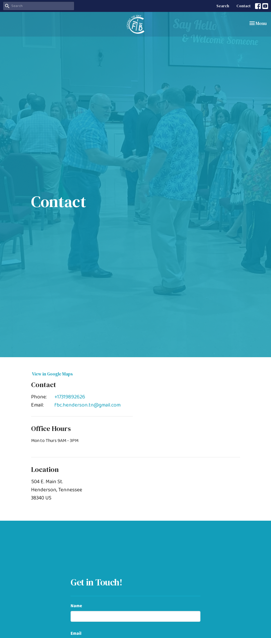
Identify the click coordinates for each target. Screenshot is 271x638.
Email (76, 633)
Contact (243, 5)
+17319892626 (69, 397)
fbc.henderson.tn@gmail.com (87, 405)
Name (76, 606)
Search (222, 5)
